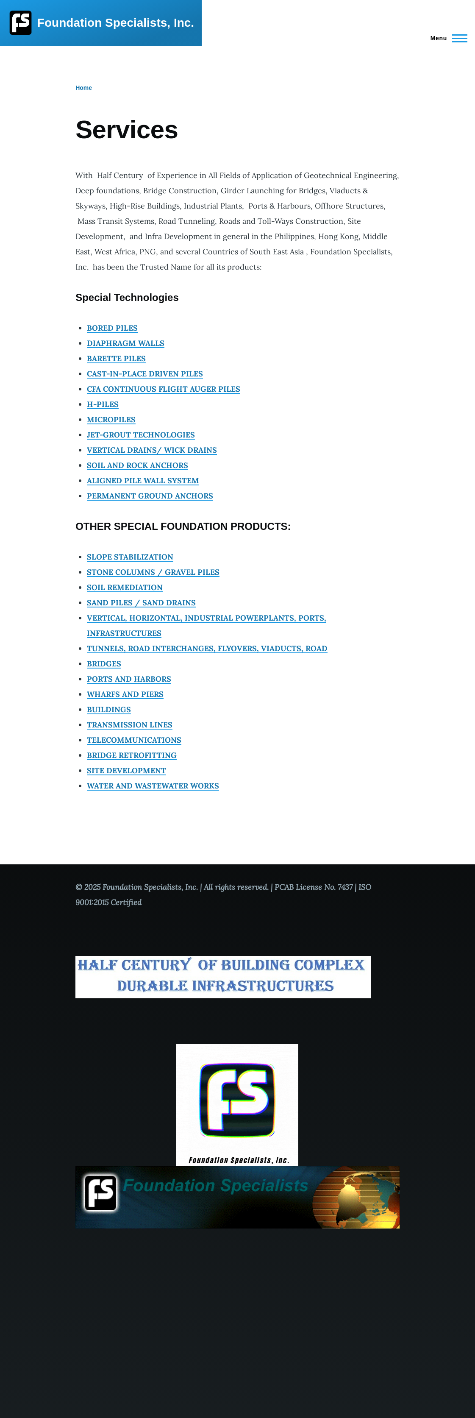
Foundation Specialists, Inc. (115, 22)
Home (83, 87)
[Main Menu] (446, 38)
